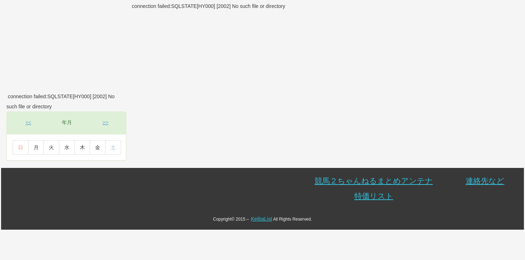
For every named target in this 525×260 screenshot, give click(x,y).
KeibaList (261, 219)
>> (105, 122)
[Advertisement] (66, 46)
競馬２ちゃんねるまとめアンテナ (374, 181)
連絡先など (485, 181)
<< (28, 122)
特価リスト (373, 196)
